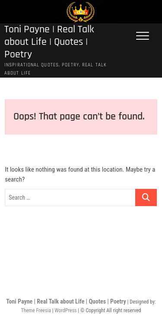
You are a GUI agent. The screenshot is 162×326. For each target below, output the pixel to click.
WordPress (65, 310)
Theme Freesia (36, 310)
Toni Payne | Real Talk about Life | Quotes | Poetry (49, 42)
